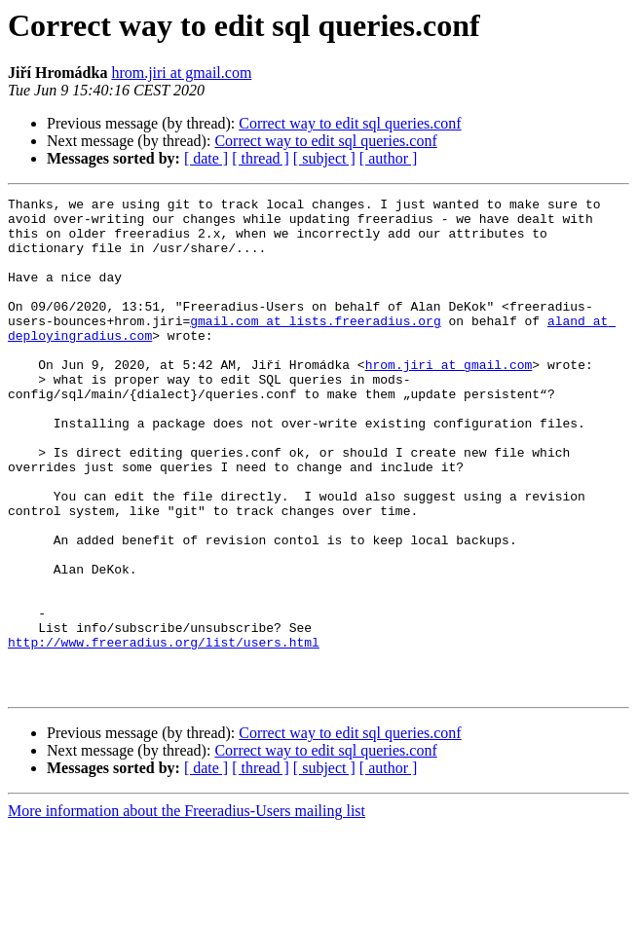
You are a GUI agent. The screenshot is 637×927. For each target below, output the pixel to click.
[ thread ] (260, 158)
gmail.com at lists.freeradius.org (315, 346)
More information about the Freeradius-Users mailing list (186, 910)
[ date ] (206, 158)
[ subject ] (324, 158)
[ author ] (388, 158)
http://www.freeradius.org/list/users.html (163, 732)
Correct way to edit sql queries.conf (350, 123)
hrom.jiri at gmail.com (181, 72)
